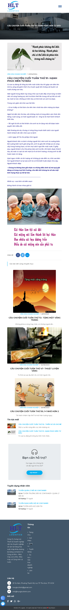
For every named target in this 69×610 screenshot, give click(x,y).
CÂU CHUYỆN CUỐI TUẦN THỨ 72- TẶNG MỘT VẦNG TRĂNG (34, 319)
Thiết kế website (42, 608)
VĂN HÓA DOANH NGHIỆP (16, 74)
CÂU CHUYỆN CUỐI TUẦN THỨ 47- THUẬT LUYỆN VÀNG (34, 369)
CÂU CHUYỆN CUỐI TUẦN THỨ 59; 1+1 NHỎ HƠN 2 (34, 411)
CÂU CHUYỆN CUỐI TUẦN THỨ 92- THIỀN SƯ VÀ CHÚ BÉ (39, 424)
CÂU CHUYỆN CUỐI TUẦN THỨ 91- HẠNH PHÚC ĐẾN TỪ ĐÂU (39, 432)
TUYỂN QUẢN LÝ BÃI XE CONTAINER (32, 490)
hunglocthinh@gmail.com (22, 587)
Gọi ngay (34, 473)
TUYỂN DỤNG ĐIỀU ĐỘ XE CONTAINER (33, 503)
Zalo (27, 255)
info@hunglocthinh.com (22, 592)
